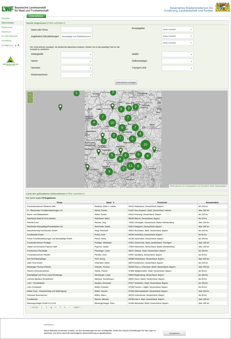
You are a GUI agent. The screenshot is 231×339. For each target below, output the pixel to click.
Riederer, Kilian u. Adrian (105, 206)
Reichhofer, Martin (102, 226)
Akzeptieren (174, 333)
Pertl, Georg (100, 259)
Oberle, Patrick (101, 271)
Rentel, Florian (101, 210)
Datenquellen (220, 186)
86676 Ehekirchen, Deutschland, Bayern (146, 263)
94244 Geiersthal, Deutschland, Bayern (145, 234)
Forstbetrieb (32, 299)
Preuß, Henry (100, 239)
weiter (77, 307)
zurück (34, 307)
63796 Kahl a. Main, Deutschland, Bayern (146, 299)
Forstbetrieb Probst (35, 234)
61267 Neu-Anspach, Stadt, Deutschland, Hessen (150, 210)
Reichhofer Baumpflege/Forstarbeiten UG (45, 226)
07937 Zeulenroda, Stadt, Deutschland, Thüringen (150, 243)
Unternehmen (7, 23)
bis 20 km (203, 218)
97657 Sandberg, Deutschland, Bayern (145, 255)
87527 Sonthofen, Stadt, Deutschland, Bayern (148, 283)
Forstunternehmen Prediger (39, 243)
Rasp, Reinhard (101, 230)
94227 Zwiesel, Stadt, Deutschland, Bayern (147, 251)
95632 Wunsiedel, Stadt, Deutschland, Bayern (148, 230)
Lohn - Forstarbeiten (36, 283)
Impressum (6, 32)
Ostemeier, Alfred (102, 263)
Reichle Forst (33, 222)
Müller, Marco (100, 295)
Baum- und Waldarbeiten (38, 214)
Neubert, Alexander (103, 283)
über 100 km (204, 210)
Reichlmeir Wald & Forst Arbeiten (41, 218)
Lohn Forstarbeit (34, 287)
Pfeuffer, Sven (101, 255)
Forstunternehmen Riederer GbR (41, 206)
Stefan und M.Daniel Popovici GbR (42, 247)
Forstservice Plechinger (37, 251)
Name (109, 202)
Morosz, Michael (102, 299)
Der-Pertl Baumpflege (36, 259)
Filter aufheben (56, 23)
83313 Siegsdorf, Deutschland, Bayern (145, 226)
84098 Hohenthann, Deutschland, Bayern (146, 259)
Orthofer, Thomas (102, 267)
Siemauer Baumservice (37, 295)
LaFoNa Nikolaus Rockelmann (40, 279)
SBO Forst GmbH (34, 263)
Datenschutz (6, 27)
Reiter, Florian (101, 214)
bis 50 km (203, 234)
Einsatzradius (212, 202)
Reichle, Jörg (100, 222)
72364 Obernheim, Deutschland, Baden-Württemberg (151, 247)
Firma (59, 202)
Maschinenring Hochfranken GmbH (42, 230)
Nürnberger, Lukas (103, 275)
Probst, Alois (100, 234)
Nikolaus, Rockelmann (104, 279)
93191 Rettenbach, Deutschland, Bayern (146, 206)
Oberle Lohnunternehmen (38, 271)
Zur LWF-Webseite (9, 36)
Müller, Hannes (101, 291)
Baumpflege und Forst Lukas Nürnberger (44, 275)
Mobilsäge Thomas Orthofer (39, 267)
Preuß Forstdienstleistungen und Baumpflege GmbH (49, 239)
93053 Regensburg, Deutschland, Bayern (146, 275)
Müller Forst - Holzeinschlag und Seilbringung (46, 291)
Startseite (5, 18)
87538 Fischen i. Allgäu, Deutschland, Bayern (148, 287)
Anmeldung (6, 40)
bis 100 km (203, 206)
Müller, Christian (101, 287)
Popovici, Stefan (102, 247)
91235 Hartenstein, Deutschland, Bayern (146, 239)
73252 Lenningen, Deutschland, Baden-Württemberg (151, 222)
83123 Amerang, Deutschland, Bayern (145, 214)
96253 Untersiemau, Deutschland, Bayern (147, 295)
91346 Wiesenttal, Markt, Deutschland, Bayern (148, 303)
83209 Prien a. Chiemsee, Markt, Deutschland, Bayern (152, 267)
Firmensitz (162, 202)
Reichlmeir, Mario (102, 218)
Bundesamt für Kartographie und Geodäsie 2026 (193, 186)
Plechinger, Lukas (102, 251)
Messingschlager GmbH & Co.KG (41, 303)
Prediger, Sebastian (103, 243)
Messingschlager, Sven (104, 303)
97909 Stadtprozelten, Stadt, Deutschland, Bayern (150, 271)
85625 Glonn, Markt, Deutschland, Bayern (147, 279)
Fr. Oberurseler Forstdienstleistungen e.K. (45, 210)
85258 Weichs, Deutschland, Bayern (144, 218)
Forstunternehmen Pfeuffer (38, 255)
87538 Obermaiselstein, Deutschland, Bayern (148, 291)
